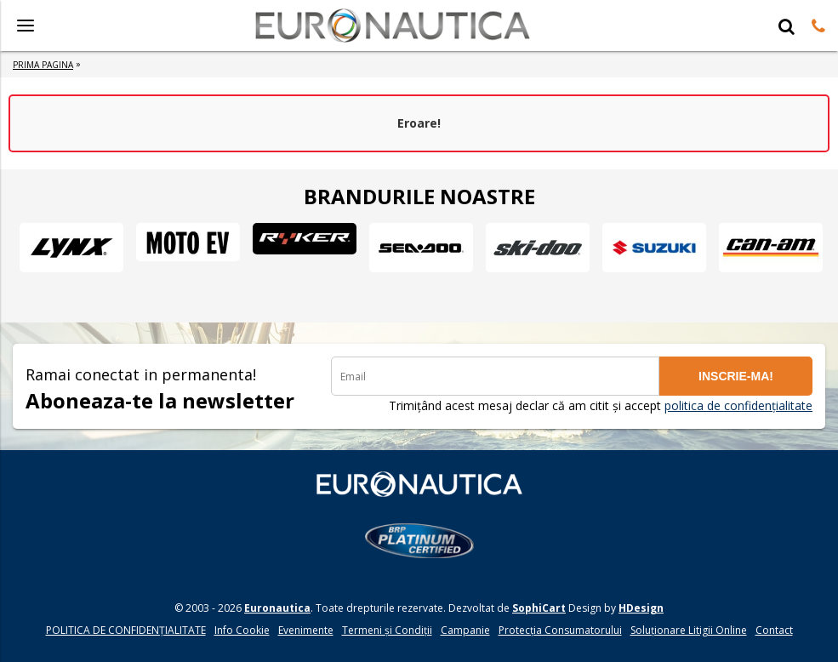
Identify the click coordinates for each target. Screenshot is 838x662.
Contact (774, 630)
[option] (71, 247)
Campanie (465, 630)
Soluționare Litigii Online (688, 630)
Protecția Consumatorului (560, 630)
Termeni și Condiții (387, 630)
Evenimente (305, 630)
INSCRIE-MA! (735, 376)
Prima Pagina (43, 65)
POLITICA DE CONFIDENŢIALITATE (126, 630)
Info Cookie (242, 630)
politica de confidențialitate (738, 405)
